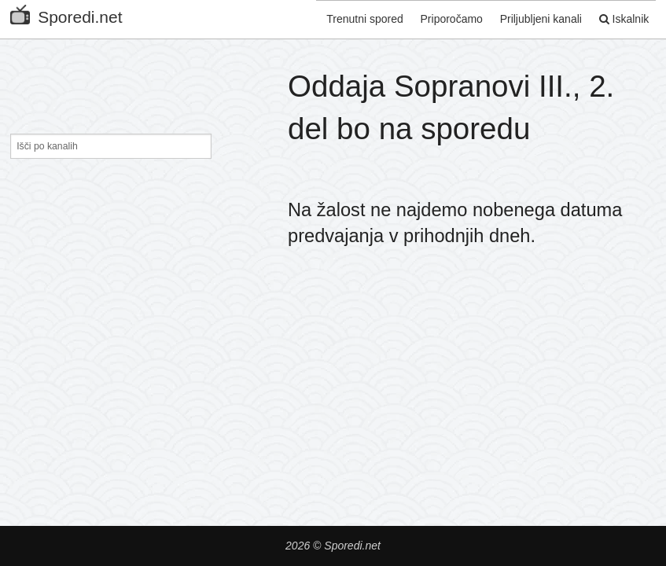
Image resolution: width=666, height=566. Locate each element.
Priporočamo (441, 18)
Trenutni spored (350, 18)
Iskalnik (620, 18)
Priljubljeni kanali (534, 18)
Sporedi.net (66, 14)
